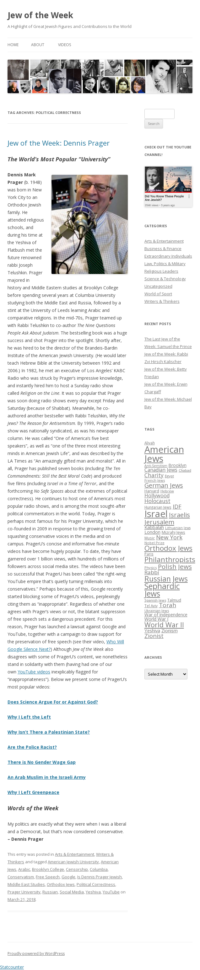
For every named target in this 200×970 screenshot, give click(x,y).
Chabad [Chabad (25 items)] (185, 470)
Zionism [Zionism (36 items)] (169, 630)
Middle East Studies (26, 884)
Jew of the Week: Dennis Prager (59, 142)
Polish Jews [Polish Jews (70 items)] (175, 566)
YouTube (111, 892)
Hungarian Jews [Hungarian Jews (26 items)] (157, 507)
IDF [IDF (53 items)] (177, 506)
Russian (50, 892)
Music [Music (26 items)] (149, 537)
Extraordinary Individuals (168, 256)
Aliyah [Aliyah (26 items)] (149, 442)
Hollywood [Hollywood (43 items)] (157, 495)
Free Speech (48, 877)
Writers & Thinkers (162, 301)
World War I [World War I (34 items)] (156, 619)
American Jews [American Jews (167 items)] (164, 453)
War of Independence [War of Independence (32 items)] (165, 615)
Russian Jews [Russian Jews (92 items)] (166, 579)
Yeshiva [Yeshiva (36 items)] (152, 630)
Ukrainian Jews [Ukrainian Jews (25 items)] (156, 610)
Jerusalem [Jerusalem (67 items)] (159, 521)
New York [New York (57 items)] (169, 537)
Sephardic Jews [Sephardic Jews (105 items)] (162, 590)
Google (68, 877)
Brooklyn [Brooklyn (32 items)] (177, 465)
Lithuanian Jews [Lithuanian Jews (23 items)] (178, 528)
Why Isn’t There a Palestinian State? (49, 732)
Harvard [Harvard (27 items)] (151, 491)
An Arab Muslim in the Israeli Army (47, 777)
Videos (64, 44)
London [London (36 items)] (152, 532)
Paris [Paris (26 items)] (149, 553)
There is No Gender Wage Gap (42, 762)
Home (13, 44)
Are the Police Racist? (32, 747)
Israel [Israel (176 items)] (156, 513)
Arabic (24, 869)
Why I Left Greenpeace (33, 792)
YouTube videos (34, 672)
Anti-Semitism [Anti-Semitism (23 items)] (155, 466)
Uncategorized (158, 286)
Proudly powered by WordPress (36, 953)
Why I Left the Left (29, 717)
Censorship (77, 869)
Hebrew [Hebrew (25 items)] (167, 491)
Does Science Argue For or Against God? (53, 702)
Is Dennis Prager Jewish (99, 877)
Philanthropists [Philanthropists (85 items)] (169, 559)
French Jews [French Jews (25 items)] (154, 480)
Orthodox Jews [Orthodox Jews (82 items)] (168, 548)
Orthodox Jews (61, 884)
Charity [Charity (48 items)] (154, 475)
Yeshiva (93, 892)
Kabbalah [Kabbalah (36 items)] (154, 527)
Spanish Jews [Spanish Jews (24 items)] (155, 600)
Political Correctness (96, 884)
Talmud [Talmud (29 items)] (174, 600)
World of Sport (158, 294)
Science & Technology (165, 278)
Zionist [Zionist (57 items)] (154, 636)
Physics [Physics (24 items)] (150, 567)
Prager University (24, 892)
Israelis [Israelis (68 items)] (179, 514)
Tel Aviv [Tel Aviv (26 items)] (151, 605)
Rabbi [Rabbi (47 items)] (151, 572)
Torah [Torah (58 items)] (167, 605)
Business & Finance (162, 248)
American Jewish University (73, 862)
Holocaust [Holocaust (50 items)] (157, 501)
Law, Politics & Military (165, 263)
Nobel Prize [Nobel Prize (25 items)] (154, 542)
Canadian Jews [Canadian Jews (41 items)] (160, 469)
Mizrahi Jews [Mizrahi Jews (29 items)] (173, 532)
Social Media (72, 892)
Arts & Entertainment (74, 854)
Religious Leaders (161, 271)
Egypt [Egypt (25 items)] (169, 476)
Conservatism (21, 877)
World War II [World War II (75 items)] (164, 624)
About (37, 44)
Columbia (99, 869)
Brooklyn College (48, 869)
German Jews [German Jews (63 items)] (163, 485)
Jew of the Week (40, 15)
